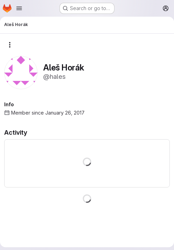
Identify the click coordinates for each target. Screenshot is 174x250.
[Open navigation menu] (19, 8)
